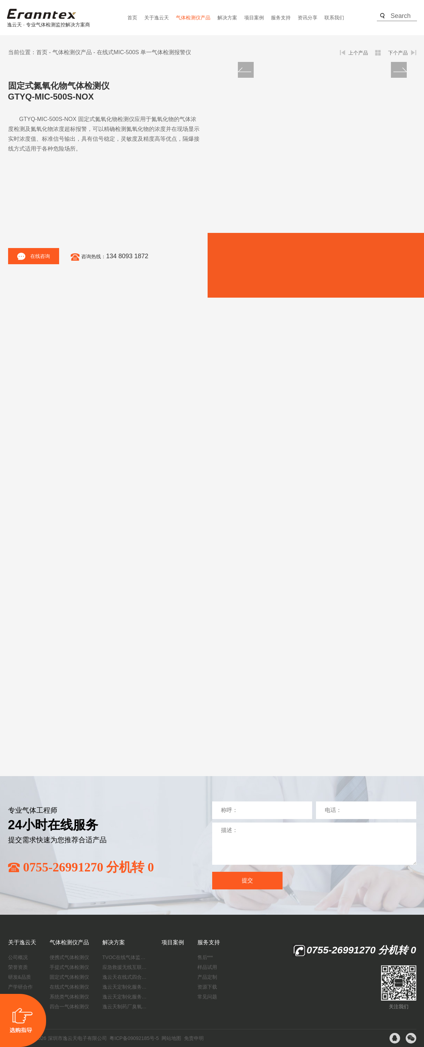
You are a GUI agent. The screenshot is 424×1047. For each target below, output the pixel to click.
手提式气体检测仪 (69, 967)
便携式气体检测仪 (69, 957)
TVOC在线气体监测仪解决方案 (125, 957)
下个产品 (398, 53)
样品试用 (207, 967)
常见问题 (207, 997)
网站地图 (171, 1038)
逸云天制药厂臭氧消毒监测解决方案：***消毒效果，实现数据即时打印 (125, 1006)
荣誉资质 (18, 967)
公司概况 (18, 957)
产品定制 (207, 977)
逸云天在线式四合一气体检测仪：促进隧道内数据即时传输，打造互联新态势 (125, 977)
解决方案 (227, 17)
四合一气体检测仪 (69, 1006)
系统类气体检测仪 (69, 997)
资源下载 (207, 987)
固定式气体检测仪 (69, 977)
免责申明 (194, 1038)
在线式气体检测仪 (69, 987)
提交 (247, 880)
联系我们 (334, 17)
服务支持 (281, 17)
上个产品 (358, 53)
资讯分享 (307, 17)
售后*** (205, 957)
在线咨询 (33, 256)
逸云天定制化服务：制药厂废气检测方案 (125, 997)
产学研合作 (20, 987)
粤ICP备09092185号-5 (134, 1038)
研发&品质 (19, 977)
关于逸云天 (156, 17)
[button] (399, 70)
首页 (132, 17)
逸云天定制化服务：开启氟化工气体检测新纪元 (125, 987)
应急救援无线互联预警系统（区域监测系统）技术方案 (125, 967)
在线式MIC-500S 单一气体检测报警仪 (144, 52)
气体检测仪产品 (193, 17)
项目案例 (254, 17)
